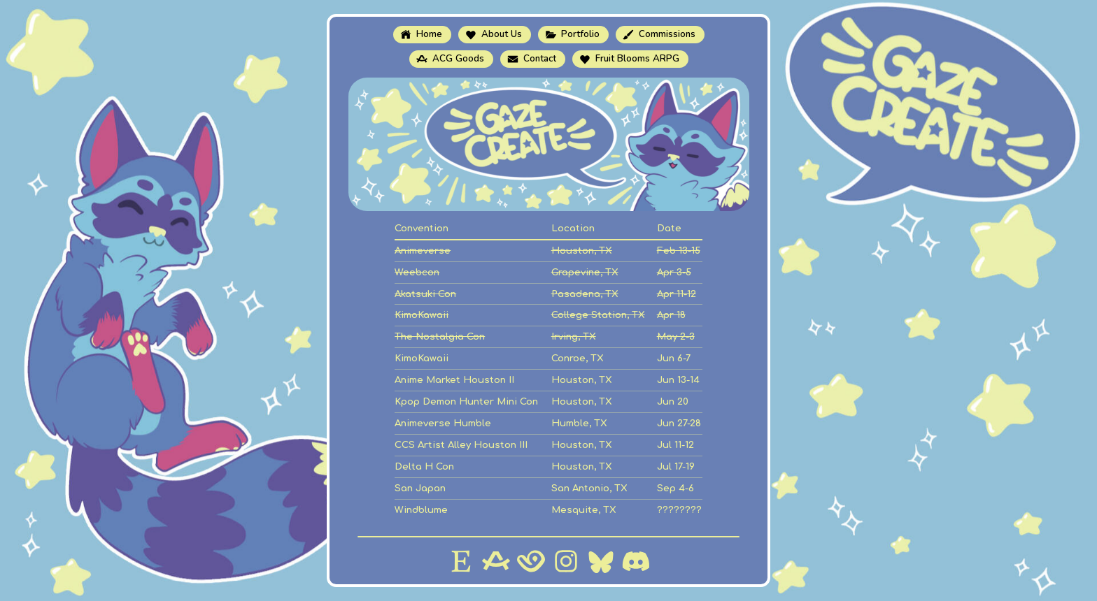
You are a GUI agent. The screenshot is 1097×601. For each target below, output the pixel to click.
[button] (422, 34)
